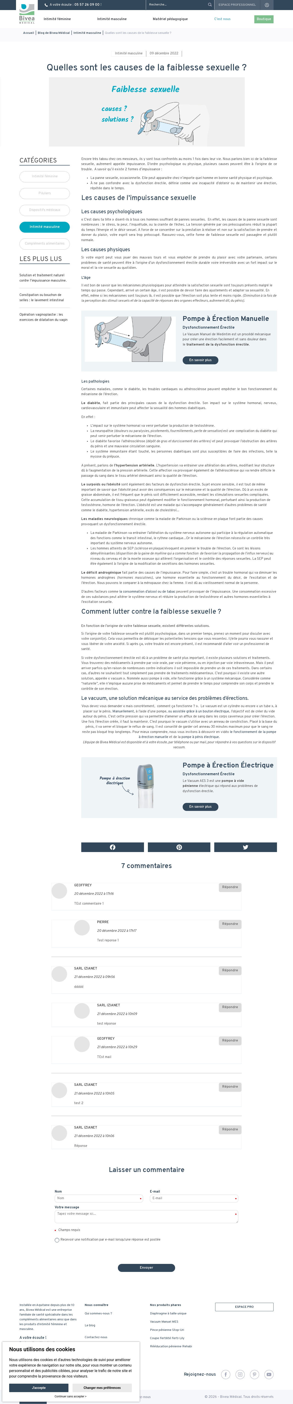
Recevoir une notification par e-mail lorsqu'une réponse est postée (110, 1240)
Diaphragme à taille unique (168, 1314)
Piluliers (44, 193)
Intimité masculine (112, 19)
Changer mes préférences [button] (102, 1388)
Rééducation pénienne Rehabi (171, 1346)
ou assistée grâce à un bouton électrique (198, 711)
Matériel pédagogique (170, 19)
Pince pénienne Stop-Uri (167, 1330)
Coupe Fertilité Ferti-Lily (167, 1338)
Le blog (90, 1325)
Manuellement (123, 711)
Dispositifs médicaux (44, 210)
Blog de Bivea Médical (54, 33)
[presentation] (146, 1251)
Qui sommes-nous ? (98, 1314)
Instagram (240, 1374)
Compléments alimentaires (45, 244)
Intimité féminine (57, 19)
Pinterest (254, 1374)
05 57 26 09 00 (87, 5)
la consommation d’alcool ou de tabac (147, 592)
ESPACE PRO (244, 1307)
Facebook (225, 1374)
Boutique (264, 19)
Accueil (28, 33)
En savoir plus (201, 360)
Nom (58, 1192)
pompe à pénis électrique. (201, 737)
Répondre (230, 887)
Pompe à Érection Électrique (228, 766)
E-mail (155, 1192)
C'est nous (222, 19)
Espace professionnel (237, 5)
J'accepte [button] (39, 1388)
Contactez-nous (96, 1337)
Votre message (67, 1207)
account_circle (266, 5)
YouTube (269, 1374)
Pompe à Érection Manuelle (226, 319)
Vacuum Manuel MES (164, 1322)
